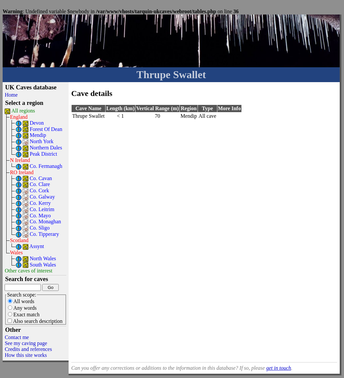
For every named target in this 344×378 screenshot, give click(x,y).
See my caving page (26, 343)
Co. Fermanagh (46, 166)
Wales (16, 252)
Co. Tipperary (44, 234)
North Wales (43, 258)
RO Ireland (22, 172)
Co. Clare (40, 184)
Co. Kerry (40, 203)
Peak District (43, 154)
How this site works (26, 355)
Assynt (36, 246)
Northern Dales (46, 147)
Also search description (35, 321)
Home (11, 95)
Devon (37, 123)
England (18, 117)
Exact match (24, 314)
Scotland (19, 240)
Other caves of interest (28, 270)
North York (41, 141)
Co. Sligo (39, 228)
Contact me (17, 337)
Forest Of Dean (46, 129)
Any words (22, 308)
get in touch (278, 368)
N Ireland (20, 160)
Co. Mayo (40, 215)
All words (21, 301)
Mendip (38, 135)
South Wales (43, 265)
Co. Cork (39, 190)
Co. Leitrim (42, 209)
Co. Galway (42, 197)
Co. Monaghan (45, 221)
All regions (23, 110)
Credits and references (28, 349)
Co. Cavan (41, 178)
